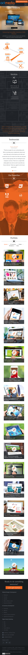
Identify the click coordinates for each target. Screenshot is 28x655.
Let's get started (14, 588)
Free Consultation (21, 1)
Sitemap (20, 652)
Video (17, 245)
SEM (4, 624)
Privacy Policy (9, 652)
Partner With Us (7, 628)
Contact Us (4, 652)
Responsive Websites (8, 603)
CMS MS (5, 599)
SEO (4, 622)
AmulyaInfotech (15, 648)
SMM (5, 626)
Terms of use (15, 652)
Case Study (6, 630)
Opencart (5, 610)
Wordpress (11, 245)
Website (6, 244)
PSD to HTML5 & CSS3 (8, 601)
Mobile (20, 244)
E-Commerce (13, 244)
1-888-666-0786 (11, 632)
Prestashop (6, 608)
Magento (5, 612)
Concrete (5, 597)
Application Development (8, 616)
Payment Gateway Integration (9, 614)
